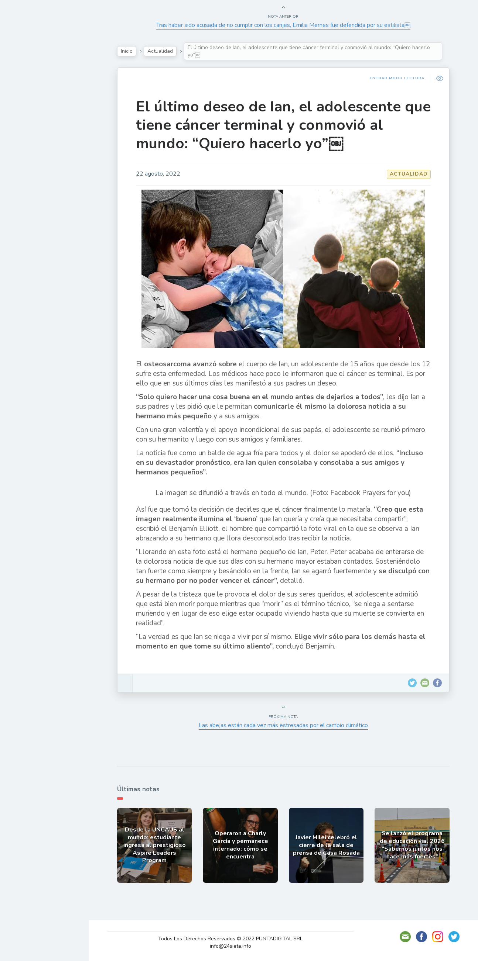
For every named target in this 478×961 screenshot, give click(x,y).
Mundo (25, 162)
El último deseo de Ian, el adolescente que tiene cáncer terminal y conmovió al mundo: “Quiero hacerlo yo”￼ (288, 125)
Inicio (132, 51)
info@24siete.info (237, 946)
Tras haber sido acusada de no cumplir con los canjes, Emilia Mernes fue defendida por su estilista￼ (289, 25)
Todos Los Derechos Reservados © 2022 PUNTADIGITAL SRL (237, 938)
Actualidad (31, 93)
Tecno (24, 145)
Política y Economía (44, 127)
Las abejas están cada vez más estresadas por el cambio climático (288, 725)
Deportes (29, 179)
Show (23, 110)
